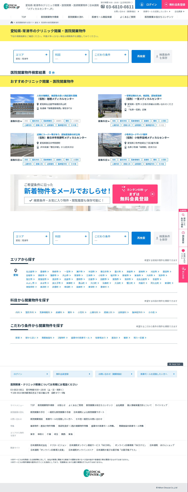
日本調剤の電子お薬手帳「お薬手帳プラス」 (116, 449)
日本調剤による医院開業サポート (89, 412)
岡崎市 (55, 271)
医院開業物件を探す (24, 22)
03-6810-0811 (120, 7)
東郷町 (69, 282)
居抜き (115, 337)
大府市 (150, 275)
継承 (126, 337)
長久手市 (56, 282)
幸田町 (67, 286)
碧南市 (142, 271)
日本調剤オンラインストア (81, 449)
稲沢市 (113, 275)
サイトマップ (161, 405)
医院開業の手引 (37, 412)
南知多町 (30, 286)
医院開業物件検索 (46, 405)
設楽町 (79, 286)
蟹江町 (130, 282)
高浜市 (55, 279)
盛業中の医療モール (80, 337)
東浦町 (168, 282)
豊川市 (118, 271)
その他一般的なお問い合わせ (89, 418)
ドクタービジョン (58, 445)
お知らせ (61, 405)
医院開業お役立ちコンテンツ (99, 405)
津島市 (130, 271)
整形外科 (30, 312)
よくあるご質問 (76, 405)
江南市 (89, 275)
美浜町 (43, 286)
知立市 (29, 279)
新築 (18, 337)
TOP (32, 405)
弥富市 (156, 279)
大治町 (118, 282)
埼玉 (56, 434)
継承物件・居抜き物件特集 (42, 425)
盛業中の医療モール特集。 (103, 425)
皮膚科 (59, 312)
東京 (32, 434)
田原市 (103, 279)
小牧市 (101, 275)
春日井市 (104, 271)
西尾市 (41, 275)
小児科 (81, 312)
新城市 (125, 275)
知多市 (162, 275)
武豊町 (55, 286)
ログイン (151, 4)
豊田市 (166, 271)
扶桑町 (106, 282)
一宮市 (67, 271)
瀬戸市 (79, 271)
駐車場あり (100, 337)
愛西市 (116, 279)
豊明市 (79, 279)
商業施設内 (47, 337)
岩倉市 (67, 279)
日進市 (91, 279)
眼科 (70, 312)
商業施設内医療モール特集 (131, 425)
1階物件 (61, 337)
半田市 (91, 271)
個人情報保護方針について (139, 405)
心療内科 (94, 312)
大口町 (93, 282)
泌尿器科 (122, 312)
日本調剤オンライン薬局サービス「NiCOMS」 (90, 445)
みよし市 (30, 282)
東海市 (138, 275)
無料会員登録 (177, 4)
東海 (70, 434)
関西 (63, 434)
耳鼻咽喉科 (45, 312)
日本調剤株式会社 (38, 445)
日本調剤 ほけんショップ (162, 445)
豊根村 (103, 286)
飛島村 (142, 282)
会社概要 (178, 11)
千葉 (49, 434)
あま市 (43, 282)
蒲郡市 (53, 275)
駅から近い (31, 337)
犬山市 (65, 275)
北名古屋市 (142, 279)
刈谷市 (154, 271)
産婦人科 (108, 312)
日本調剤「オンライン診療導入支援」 (48, 449)
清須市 (128, 279)
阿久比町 (155, 282)
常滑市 (77, 275)
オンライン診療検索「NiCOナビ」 (131, 445)
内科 (18, 312)
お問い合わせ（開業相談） (125, 11)
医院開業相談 (36, 418)
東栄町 (91, 286)
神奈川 (41, 434)
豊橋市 (43, 271)
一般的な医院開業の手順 (59, 412)
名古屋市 (30, 271)
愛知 (36, 22)
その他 (151, 312)
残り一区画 (139, 337)
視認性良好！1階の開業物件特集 (73, 425)
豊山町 (81, 282)
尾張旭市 (42, 279)
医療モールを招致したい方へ (155, 11)
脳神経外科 (137, 312)
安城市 (29, 275)
